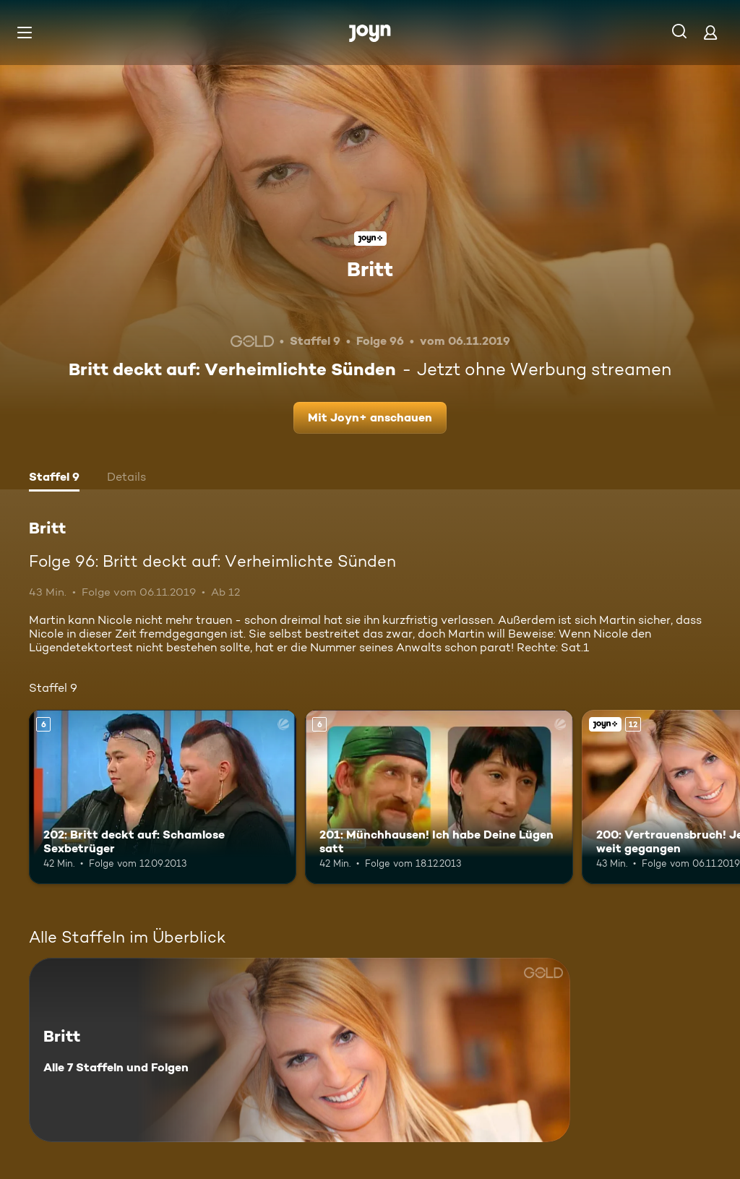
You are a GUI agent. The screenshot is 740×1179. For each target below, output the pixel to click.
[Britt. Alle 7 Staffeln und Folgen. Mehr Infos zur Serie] (299, 1050)
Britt (370, 269)
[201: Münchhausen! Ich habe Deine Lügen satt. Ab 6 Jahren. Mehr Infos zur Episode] (438, 797)
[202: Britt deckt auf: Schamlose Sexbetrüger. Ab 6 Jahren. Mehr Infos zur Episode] (162, 797)
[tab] (54, 479)
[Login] (710, 32)
